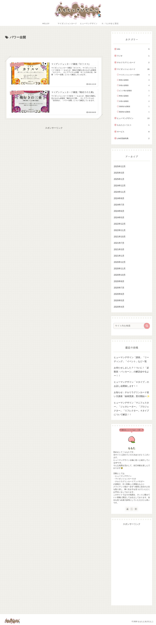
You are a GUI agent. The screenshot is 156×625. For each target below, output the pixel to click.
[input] (130, 326)
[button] (147, 326)
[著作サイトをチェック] (127, 509)
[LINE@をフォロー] (135, 509)
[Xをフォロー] (131, 509)
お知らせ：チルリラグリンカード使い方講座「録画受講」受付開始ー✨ (131, 394)
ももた (131, 448)
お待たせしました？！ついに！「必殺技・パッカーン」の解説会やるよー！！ (131, 372)
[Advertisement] (54, 46)
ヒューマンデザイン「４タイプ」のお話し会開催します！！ (131, 384)
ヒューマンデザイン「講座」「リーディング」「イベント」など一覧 (131, 359)
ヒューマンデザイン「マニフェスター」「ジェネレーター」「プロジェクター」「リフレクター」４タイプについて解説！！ (131, 409)
